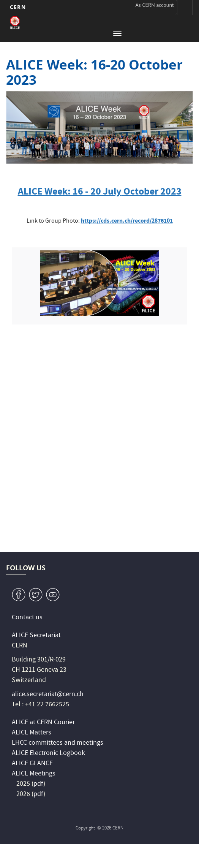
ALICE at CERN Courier (43, 723)
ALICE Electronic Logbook (48, 753)
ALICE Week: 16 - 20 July (70, 191)
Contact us (27, 618)
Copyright (86, 828)
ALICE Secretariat (36, 636)
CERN (17, 7)
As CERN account (155, 5)
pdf (38, 784)
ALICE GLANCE (32, 764)
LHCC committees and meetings (57, 743)
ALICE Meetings (33, 774)
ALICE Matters (31, 733)
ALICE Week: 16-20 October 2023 (94, 72)
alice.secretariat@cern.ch (48, 695)
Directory (184, 7)
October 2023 (152, 191)
